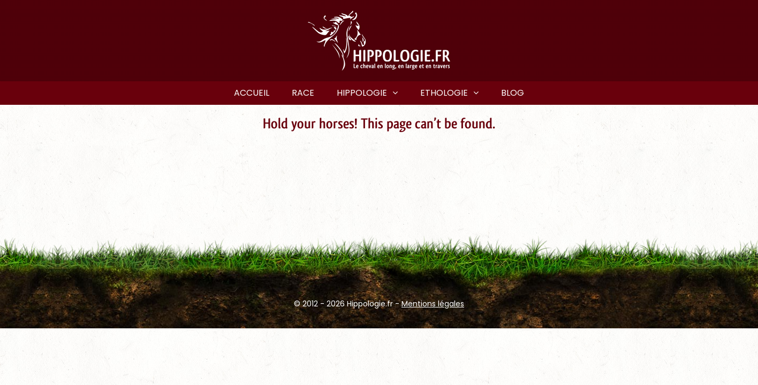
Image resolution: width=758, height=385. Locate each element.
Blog (512, 93)
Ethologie (444, 93)
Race (303, 93)
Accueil (251, 93)
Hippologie (362, 93)
